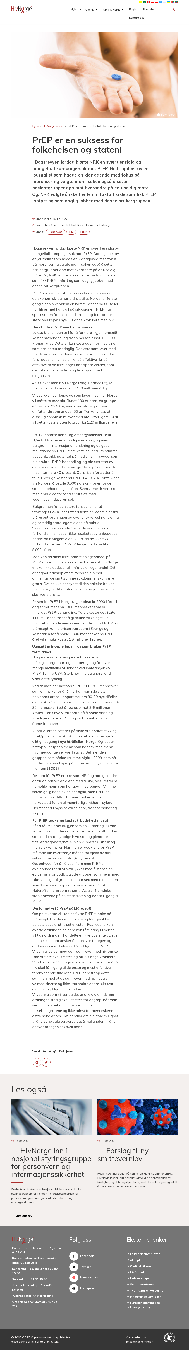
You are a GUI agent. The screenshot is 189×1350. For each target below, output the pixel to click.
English (133, 9)
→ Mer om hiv (21, 1216)
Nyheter (76, 9)
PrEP (83, 232)
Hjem (35, 126)
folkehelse (55, 232)
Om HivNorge (111, 9)
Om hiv (89, 9)
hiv (71, 232)
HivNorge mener (53, 126)
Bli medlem (149, 9)
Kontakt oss (136, 17)
